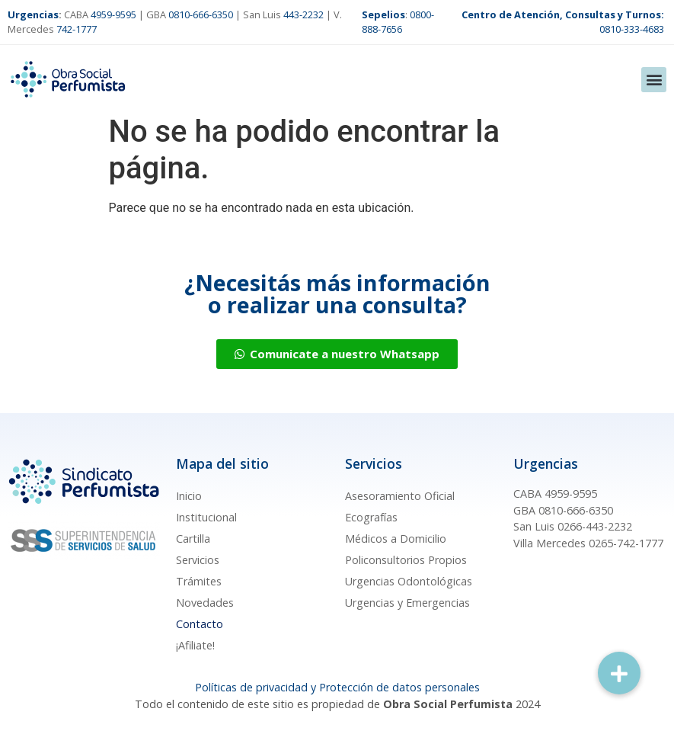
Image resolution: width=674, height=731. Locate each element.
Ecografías (371, 517)
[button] (653, 79)
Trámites (199, 581)
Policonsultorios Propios (406, 560)
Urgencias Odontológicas (408, 581)
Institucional (206, 517)
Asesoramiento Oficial (400, 496)
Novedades (205, 602)
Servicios (197, 560)
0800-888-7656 (398, 22)
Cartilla (193, 538)
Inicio (189, 496)
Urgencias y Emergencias (407, 602)
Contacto (199, 624)
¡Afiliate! (195, 645)
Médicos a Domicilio (395, 538)
